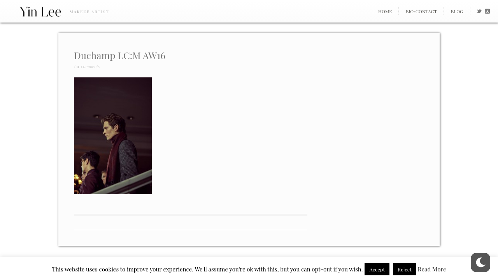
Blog (457, 11)
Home (385, 11)
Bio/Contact (421, 11)
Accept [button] (377, 269)
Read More (432, 269)
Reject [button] (405, 269)
